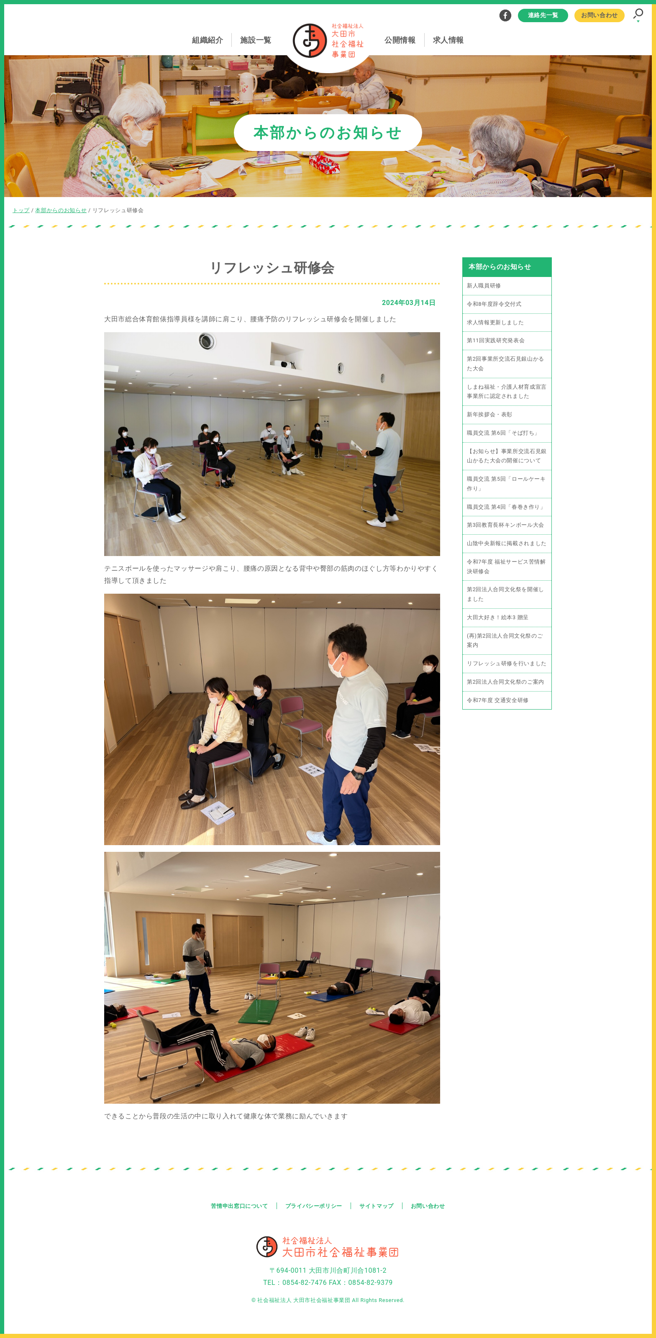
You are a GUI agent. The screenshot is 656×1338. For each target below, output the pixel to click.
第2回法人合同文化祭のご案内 (505, 685)
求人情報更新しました (495, 323)
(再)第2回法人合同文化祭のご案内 (505, 643)
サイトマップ (379, 1205)
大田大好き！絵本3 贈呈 (498, 620)
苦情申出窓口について (234, 1205)
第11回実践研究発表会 (496, 341)
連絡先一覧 (543, 15)
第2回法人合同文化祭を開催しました (505, 597)
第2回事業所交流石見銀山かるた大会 (505, 364)
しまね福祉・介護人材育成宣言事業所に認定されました (507, 392)
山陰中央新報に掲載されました (507, 545)
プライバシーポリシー (313, 1205)
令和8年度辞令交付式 (494, 304)
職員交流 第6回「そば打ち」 (503, 434)
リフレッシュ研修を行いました (507, 666)
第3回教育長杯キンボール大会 (505, 527)
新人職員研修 (484, 286)
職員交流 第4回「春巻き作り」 (506, 508)
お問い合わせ (599, 15)
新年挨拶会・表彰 (489, 416)
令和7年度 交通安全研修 (498, 703)
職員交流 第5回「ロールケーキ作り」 (506, 485)
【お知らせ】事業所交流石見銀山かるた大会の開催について (507, 457)
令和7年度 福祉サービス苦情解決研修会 (506, 569)
